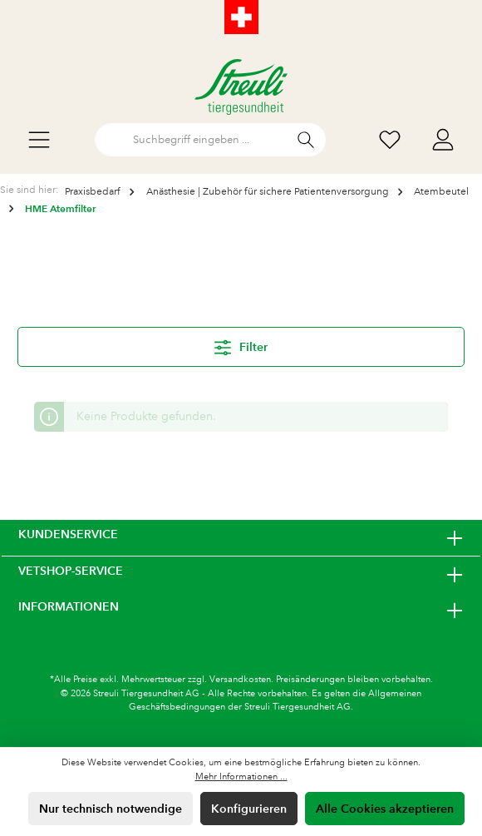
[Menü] (39, 140)
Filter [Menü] (241, 344)
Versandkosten (240, 679)
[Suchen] (306, 139)
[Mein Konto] (443, 140)
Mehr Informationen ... (241, 777)
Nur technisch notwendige (110, 808)
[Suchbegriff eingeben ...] (191, 139)
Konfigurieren (249, 808)
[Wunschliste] (389, 140)
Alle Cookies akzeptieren (385, 808)
